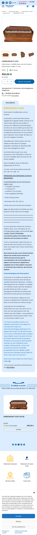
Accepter (18, 516)
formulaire (15, 96)
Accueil (4, 11)
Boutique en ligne (14, 11)
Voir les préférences (18, 527)
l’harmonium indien (13, 231)
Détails (18, 429)
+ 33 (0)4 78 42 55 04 (12, 93)
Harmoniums (6, 13)
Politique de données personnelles (21, 531)
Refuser (18, 521)
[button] (34, 493)
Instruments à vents (27, 11)
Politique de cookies (5, 531)
